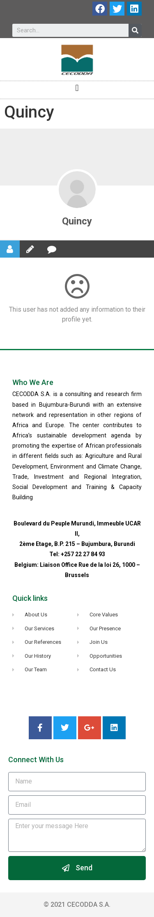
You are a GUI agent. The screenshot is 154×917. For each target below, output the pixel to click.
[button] (77, 88)
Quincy (77, 221)
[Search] (135, 30)
